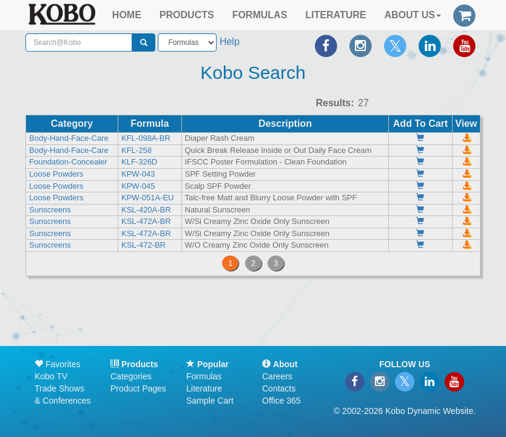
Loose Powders (56, 173)
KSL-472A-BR (146, 221)
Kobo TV (51, 376)
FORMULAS (260, 15)
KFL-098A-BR (145, 138)
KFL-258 (136, 150)
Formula (149, 123)
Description (285, 123)
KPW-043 (138, 173)
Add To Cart (420, 123)
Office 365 (281, 400)
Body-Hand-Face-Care (69, 138)
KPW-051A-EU (147, 197)
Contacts (278, 388)
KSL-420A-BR (146, 209)
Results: (334, 103)
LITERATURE (335, 15)
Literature (204, 388)
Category (72, 123)
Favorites (57, 364)
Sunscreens (50, 209)
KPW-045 (138, 186)
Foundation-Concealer (68, 161)
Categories (131, 376)
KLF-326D (139, 161)
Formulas (203, 376)
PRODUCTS (187, 15)
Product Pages (138, 388)
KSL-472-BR (143, 244)
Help (230, 41)
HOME (126, 15)
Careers (277, 376)
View (466, 123)
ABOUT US (412, 15)
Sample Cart (210, 400)
